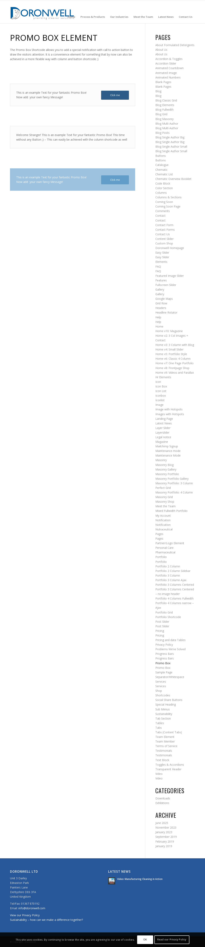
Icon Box (161, 386)
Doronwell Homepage (169, 248)
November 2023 (165, 827)
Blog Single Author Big (169, 137)
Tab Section (163, 718)
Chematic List (164, 174)
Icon (158, 382)
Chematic (161, 170)
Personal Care (164, 548)
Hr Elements (163, 377)
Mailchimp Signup (166, 446)
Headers (160, 308)
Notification (163, 520)
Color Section (164, 188)
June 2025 (161, 823)
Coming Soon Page (167, 206)
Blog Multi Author (166, 123)
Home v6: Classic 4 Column (173, 358)
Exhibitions (162, 803)
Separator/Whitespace (169, 677)
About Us (161, 50)
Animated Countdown (169, 68)
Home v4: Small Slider (169, 349)
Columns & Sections (168, 197)
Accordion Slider (165, 63)
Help (158, 317)
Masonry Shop (164, 501)
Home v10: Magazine (169, 331)
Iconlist (160, 400)
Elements (161, 262)
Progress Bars (164, 654)
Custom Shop (164, 243)
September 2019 (166, 837)
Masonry (161, 460)
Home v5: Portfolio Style (171, 354)
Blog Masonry (164, 119)
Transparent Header (168, 769)
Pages (159, 534)
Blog (158, 91)
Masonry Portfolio (167, 474)
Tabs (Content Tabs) (168, 732)
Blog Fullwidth (164, 109)
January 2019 (163, 846)
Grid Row (161, 303)
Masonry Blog (164, 465)
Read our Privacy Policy (171, 939)
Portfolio (161, 557)
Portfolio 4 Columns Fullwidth (174, 598)
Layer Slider (162, 428)
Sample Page (163, 672)
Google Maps (164, 299)
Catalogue (162, 165)
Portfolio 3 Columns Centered (174, 585)
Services (160, 681)
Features (161, 280)
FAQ (158, 266)
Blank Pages (163, 82)
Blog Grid (161, 114)
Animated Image (166, 73)
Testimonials (163, 750)
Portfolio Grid (164, 612)
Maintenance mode (168, 451)
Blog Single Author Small (171, 146)
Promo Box (162, 663)
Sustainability (163, 714)
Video (159, 774)
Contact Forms (165, 229)
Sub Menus (162, 709)
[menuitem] (71, 11)
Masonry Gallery (165, 469)
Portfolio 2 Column (167, 566)
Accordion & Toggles (169, 59)
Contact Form (164, 225)
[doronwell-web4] (42, 11)
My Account (163, 515)
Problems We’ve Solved (170, 649)
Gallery (159, 289)
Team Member (165, 741)
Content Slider (164, 239)
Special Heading (165, 704)
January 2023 (163, 832)
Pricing (159, 631)
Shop (158, 691)
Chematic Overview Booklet (173, 179)
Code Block (162, 183)
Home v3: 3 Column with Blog (174, 345)
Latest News (163, 423)
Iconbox (160, 395)
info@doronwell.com (31, 908)
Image (159, 405)
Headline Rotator (166, 312)
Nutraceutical (164, 529)
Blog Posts (162, 133)
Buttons (160, 156)
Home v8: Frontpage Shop (172, 368)
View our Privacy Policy (25, 915)
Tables (159, 723)
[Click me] (115, 95)
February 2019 (164, 841)
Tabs (158, 728)
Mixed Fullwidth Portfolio (171, 511)
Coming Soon (164, 202)
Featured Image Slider (169, 276)
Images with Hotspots (169, 414)
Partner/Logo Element (169, 543)
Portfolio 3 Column (167, 575)
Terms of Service (166, 746)
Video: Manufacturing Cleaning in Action (140, 878)
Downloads (162, 798)
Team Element (164, 737)
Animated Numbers (168, 77)
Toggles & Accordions (169, 764)
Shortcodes (162, 695)
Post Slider (162, 621)
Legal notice (163, 437)
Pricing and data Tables (170, 640)
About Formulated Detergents (174, 45)
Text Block (162, 760)
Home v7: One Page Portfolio (174, 363)
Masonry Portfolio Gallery (172, 478)
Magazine (161, 442)
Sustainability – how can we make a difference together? (46, 920)
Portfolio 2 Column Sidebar (172, 571)
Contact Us (162, 234)
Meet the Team (165, 506)
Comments (162, 211)
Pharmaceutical (165, 552)
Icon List (160, 391)
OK (145, 939)
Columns (161, 193)
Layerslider (162, 432)
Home (159, 326)
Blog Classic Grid (166, 100)
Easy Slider (162, 252)
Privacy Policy (164, 644)
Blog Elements (164, 105)
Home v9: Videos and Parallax (174, 372)
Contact (160, 215)
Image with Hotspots (169, 409)
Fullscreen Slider (165, 285)
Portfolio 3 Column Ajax (170, 580)
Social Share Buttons (168, 700)
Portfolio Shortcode (168, 617)
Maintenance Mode (168, 455)
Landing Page (164, 419)
